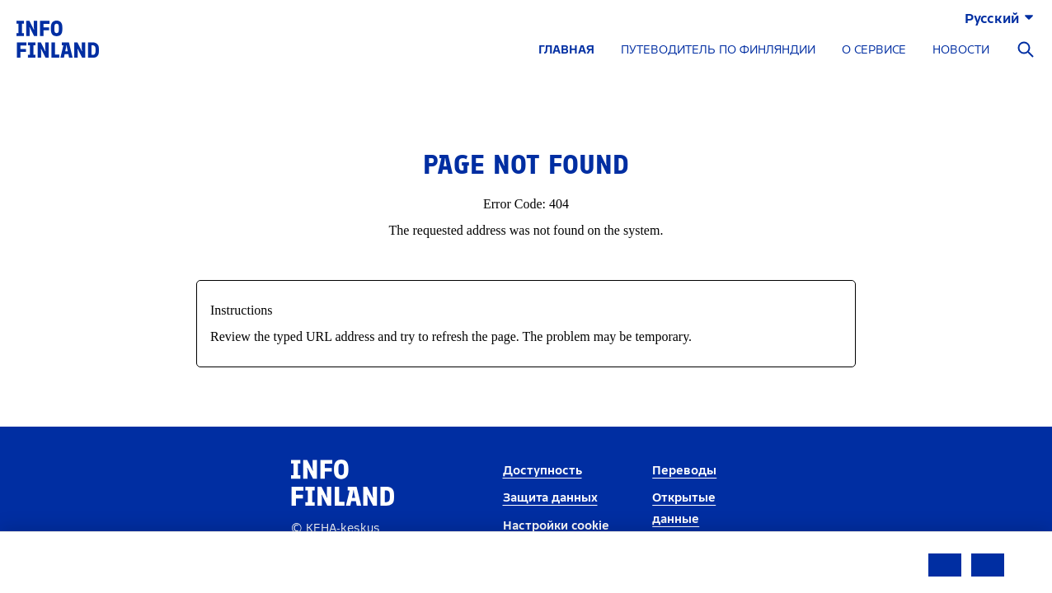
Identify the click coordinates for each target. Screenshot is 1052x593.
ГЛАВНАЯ (566, 50)
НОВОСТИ (960, 50)
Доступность (542, 471)
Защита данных (550, 498)
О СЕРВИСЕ (874, 50)
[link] (57, 38)
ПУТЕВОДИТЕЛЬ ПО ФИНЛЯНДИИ (718, 50)
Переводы (684, 471)
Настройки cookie (556, 526)
